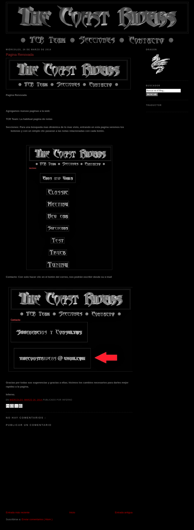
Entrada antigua (124, 512)
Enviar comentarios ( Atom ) (37, 519)
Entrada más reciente (18, 512)
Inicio (72, 512)
